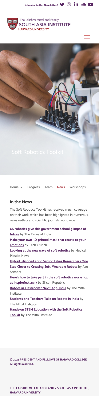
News (61, 187)
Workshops (78, 187)
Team (48, 187)
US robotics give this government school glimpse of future (48, 231)
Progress (33, 187)
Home (14, 187)
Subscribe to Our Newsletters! (41, 5)
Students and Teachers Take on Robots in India (44, 299)
